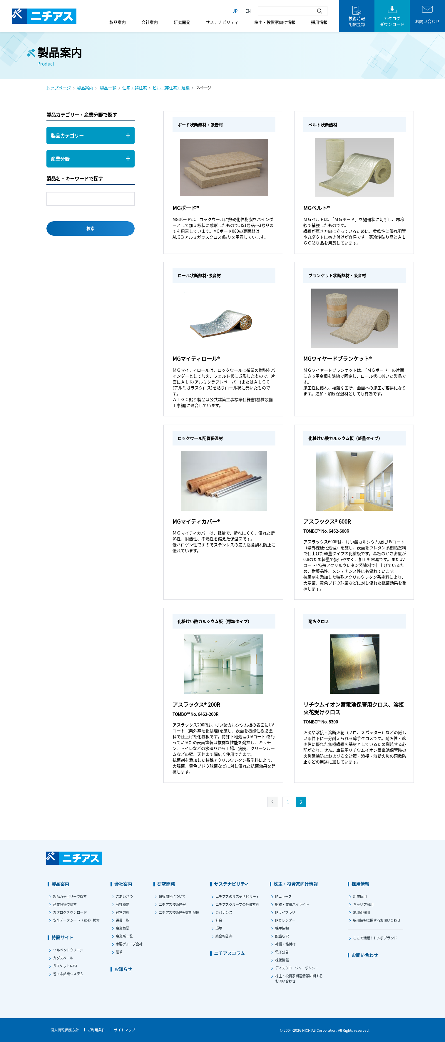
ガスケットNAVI (65, 965)
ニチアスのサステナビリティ (237, 896)
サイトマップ (124, 1029)
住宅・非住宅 (134, 88)
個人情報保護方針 (65, 1029)
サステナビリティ (222, 22)
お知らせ (123, 969)
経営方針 (122, 912)
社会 (218, 920)
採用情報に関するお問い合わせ (376, 920)
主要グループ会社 (129, 944)
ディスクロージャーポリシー (297, 967)
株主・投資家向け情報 (274, 22)
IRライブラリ (285, 912)
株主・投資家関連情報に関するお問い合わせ (298, 978)
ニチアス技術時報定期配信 (179, 912)
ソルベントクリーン (68, 949)
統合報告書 (223, 936)
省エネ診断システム (68, 973)
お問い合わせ (365, 955)
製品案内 (117, 22)
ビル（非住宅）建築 (171, 88)
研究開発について (172, 896)
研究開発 (182, 22)
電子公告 (282, 951)
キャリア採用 (363, 904)
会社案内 (149, 22)
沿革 (119, 951)
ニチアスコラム (229, 953)
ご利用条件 (96, 1029)
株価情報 (282, 959)
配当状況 (282, 936)
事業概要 (122, 928)
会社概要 (122, 904)
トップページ (58, 88)
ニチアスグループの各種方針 (237, 904)
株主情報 (282, 928)
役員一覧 (122, 920)
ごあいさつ (124, 896)
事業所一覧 (124, 936)
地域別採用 (361, 912)
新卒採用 (360, 896)
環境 (218, 928)
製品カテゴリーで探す (69, 896)
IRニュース (283, 896)
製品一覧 (108, 88)
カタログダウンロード (70, 912)
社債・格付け (285, 944)
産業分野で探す (65, 904)
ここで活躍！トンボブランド (375, 937)
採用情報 (319, 22)
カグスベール (63, 957)
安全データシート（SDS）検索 (76, 920)
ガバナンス (223, 912)
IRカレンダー (285, 920)
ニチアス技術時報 (172, 904)
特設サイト (62, 937)
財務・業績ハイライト (292, 904)
